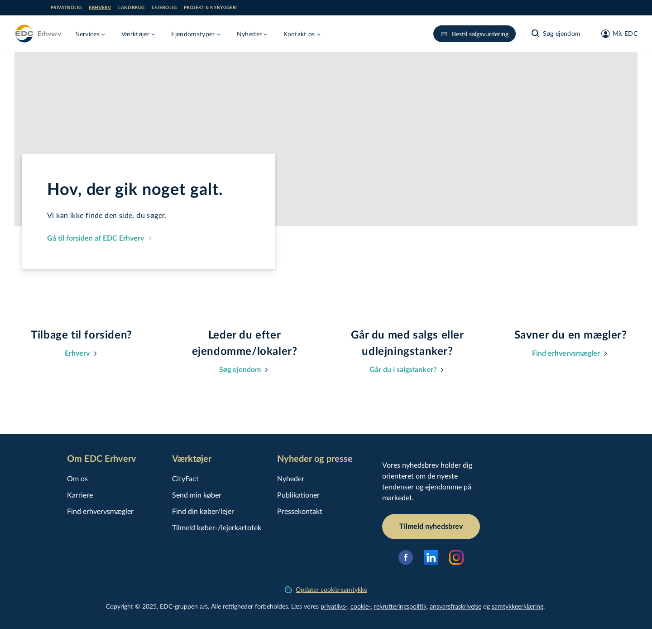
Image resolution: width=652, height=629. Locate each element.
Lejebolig (164, 7)
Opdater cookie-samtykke (326, 589)
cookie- (360, 606)
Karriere (80, 494)
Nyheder (290, 478)
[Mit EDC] (616, 33)
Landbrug (131, 7)
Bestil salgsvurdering (474, 34)
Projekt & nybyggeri (210, 7)
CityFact (185, 478)
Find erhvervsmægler (100, 511)
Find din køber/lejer (203, 511)
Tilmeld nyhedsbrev (431, 526)
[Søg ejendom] (555, 33)
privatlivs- (334, 606)
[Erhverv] (37, 33)
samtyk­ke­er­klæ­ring (517, 606)
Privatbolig (66, 7)
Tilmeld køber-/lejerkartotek (216, 527)
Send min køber (196, 494)
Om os (77, 478)
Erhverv (100, 7)
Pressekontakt (299, 511)
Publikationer (298, 494)
